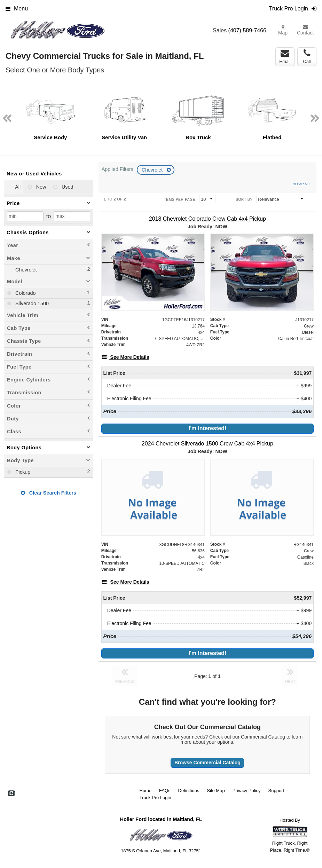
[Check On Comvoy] (11, 794)
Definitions (188, 790)
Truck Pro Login (155, 797)
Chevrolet (153, 170)
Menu (17, 8)
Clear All (302, 184)
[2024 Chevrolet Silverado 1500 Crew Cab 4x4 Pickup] (207, 444)
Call (307, 56)
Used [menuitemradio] (66, 187)
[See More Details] (125, 357)
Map (283, 29)
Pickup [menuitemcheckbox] (22, 472)
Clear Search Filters (48, 493)
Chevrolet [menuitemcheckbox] (25, 270)
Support (276, 790)
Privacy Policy (247, 790)
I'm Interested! (207, 428)
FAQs (165, 790)
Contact (305, 29)
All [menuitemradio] (17, 187)
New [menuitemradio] (40, 187)
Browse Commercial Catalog (207, 762)
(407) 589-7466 (247, 30)
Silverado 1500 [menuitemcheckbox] (31, 303)
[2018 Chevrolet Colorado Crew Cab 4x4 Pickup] (207, 219)
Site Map (216, 790)
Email (285, 56)
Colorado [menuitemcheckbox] (25, 293)
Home (145, 790)
